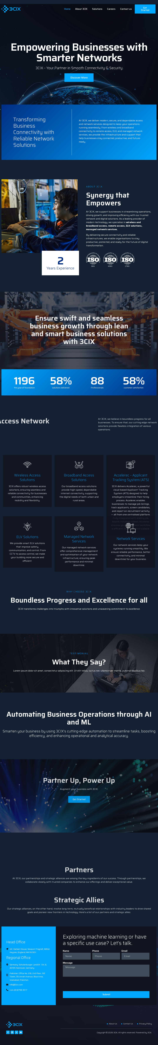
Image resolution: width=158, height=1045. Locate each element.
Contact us (126, 9)
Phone (95, 951)
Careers (111, 9)
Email (124, 951)
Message (68, 963)
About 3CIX (81, 9)
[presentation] (85, 984)
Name (66, 951)
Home (67, 9)
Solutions (97, 9)
